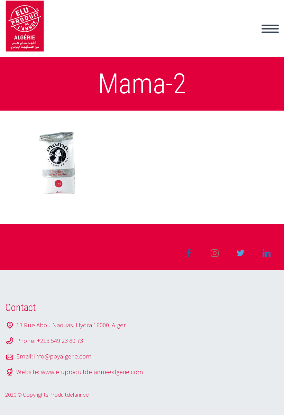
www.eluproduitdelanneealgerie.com (92, 372)
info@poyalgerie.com (63, 356)
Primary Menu (270, 28)
